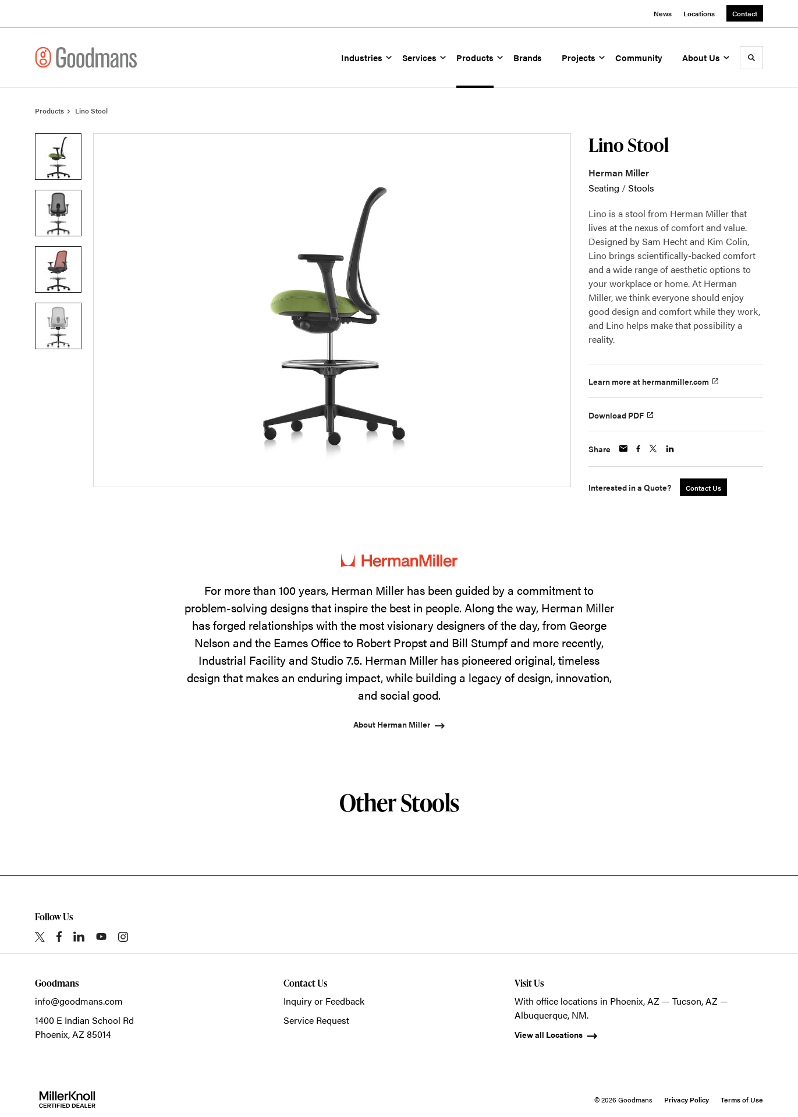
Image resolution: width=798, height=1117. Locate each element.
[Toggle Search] (751, 57)
